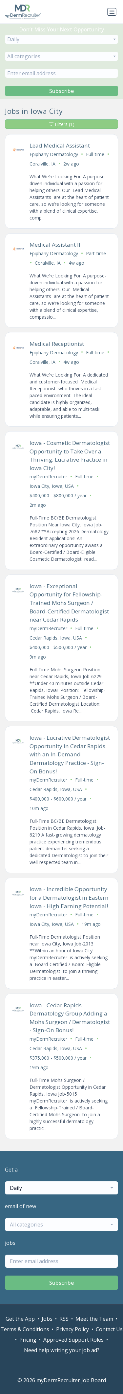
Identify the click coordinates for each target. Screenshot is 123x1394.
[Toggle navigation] (112, 12)
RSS (64, 1318)
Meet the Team (94, 1318)
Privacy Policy (72, 1329)
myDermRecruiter (48, 476)
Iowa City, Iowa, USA (52, 486)
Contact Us (109, 1329)
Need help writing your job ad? (61, 1350)
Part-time (96, 253)
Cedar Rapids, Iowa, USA (56, 638)
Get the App (20, 1318)
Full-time (95, 154)
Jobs (47, 1318)
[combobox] (61, 39)
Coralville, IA (42, 164)
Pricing (27, 1339)
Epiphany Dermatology (54, 154)
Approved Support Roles (73, 1339)
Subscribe (61, 91)
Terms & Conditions (24, 1329)
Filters (61, 124)
